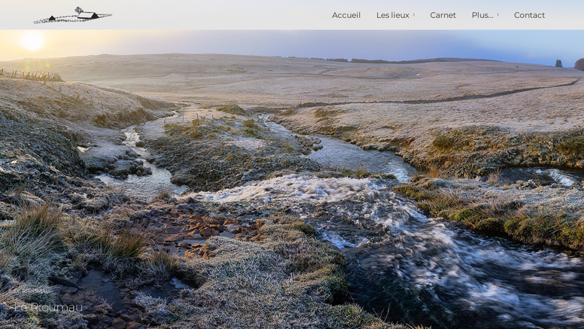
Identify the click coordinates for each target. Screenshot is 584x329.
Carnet (443, 15)
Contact (529, 15)
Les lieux (392, 15)
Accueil (346, 15)
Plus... (483, 15)
